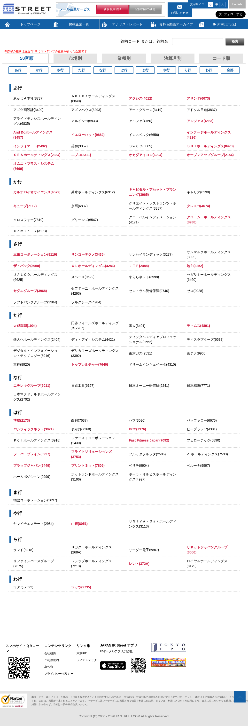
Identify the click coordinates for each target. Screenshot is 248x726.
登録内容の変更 (145, 9)
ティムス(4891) (198, 326)
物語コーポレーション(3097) (35, 500)
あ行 (18, 70)
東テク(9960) (197, 353)
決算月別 (172, 58)
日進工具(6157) (82, 385)
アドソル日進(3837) (202, 110)
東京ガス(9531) (140, 353)
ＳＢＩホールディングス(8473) (210, 146)
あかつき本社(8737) (28, 98)
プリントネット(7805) (88, 465)
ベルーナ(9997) (198, 465)
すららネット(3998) (144, 277)
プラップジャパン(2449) (31, 465)
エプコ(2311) (81, 155)
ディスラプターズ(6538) (205, 339)
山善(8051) (79, 524)
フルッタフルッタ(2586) (147, 454)
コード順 (221, 58)
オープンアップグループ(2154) (210, 155)
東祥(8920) (21, 364)
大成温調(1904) (25, 326)
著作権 (48, 667)
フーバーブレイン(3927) (31, 454)
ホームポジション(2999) (31, 477)
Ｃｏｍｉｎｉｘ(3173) (30, 231)
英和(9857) (79, 146)
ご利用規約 (51, 660)
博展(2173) (21, 420)
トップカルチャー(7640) (89, 364)
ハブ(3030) (137, 420)
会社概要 (50, 653)
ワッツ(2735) (81, 587)
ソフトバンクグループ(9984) (35, 302)
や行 (166, 70)
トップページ (30, 24)
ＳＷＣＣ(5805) (140, 146)
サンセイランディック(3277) (150, 254)
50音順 (26, 58)
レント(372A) (139, 564)
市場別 (75, 58)
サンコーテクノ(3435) (88, 254)
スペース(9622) (82, 277)
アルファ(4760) (140, 121)
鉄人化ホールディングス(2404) (36, 339)
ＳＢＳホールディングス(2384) (36, 155)
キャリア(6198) (198, 192)
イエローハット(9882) (88, 135)
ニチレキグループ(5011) (31, 385)
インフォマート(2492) (30, 146)
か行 (39, 70)
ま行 (145, 70)
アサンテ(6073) (198, 98)
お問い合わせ (179, 13)
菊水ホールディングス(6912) (93, 192)
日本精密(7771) (198, 385)
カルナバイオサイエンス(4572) (36, 192)
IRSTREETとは (225, 24)
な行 (102, 70)
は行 (124, 70)
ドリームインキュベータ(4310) (152, 364)
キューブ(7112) (25, 206)
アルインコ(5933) (84, 121)
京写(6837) (79, 206)
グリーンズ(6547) (84, 220)
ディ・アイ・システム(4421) (93, 339)
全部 (230, 70)
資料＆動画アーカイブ (176, 24)
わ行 (208, 70)
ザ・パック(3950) (26, 266)
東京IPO (82, 653)
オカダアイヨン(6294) (145, 155)
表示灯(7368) (81, 429)
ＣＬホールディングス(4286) (93, 266)
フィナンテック (87, 660)
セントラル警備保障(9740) (149, 291)
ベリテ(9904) (139, 465)
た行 (81, 70)
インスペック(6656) (144, 135)
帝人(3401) (137, 326)
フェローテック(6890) (203, 440)
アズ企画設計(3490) (28, 110)
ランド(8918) (23, 550)
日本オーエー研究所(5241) (149, 385)
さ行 (60, 70)
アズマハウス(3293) (86, 110)
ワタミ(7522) (23, 587)
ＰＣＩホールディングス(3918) (36, 440)
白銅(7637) (79, 420)
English (237, 4)
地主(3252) (195, 266)
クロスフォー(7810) (28, 220)
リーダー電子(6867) (144, 550)
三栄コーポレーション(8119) (35, 254)
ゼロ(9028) (195, 291)
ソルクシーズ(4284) (86, 302)
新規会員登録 (112, 9)
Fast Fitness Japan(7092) (149, 440)
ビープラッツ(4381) (202, 429)
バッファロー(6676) (202, 420)
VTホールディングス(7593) (207, 454)
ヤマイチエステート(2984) (33, 524)
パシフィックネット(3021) (33, 429)
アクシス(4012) (140, 98)
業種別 (124, 58)
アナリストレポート (127, 24)
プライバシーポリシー (58, 673)
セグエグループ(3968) (30, 291)
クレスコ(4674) (198, 206)
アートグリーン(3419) (145, 110)
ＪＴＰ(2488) (139, 266)
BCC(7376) (137, 429)
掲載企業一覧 (79, 24)
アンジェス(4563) (200, 121)
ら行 (187, 70)
